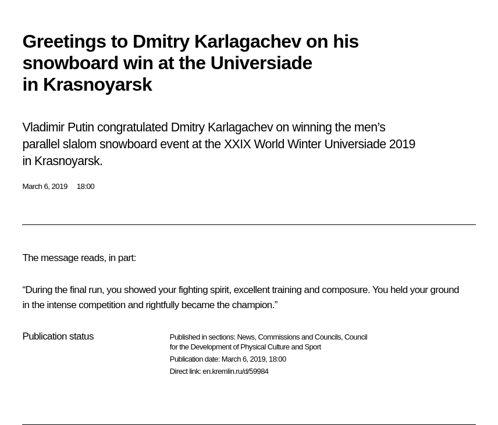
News (245, 337)
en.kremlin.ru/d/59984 (235, 371)
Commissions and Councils (299, 337)
